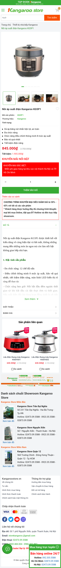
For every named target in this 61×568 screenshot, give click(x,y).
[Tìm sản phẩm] (22, 18)
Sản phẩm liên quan (30, 322)
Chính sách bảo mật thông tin (15, 498)
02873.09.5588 (51, 561)
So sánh (18, 369)
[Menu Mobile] (3, 10)
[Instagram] (23, 519)
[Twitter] (11, 519)
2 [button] (25, 86)
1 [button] (22, 86)
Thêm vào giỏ (30, 190)
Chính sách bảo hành (41, 494)
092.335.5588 (49, 557)
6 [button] (38, 86)
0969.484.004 (15, 544)
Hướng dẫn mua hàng (41, 482)
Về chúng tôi (7, 482)
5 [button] (35, 86)
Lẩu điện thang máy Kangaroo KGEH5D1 (16, 358)
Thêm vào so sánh (11, 196)
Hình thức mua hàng (11, 490)
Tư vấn (5, 486)
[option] (30, 61)
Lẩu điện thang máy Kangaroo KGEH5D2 (45, 358)
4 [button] (32, 86)
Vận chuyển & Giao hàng (42, 486)
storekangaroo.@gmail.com (22, 535)
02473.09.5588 (20, 540)
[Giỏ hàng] (57, 10)
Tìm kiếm (52, 17)
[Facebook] (4, 519)
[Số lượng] (30, 182)
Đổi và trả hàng (38, 490)
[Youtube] (17, 519)
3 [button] (29, 86)
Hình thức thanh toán (11, 494)
